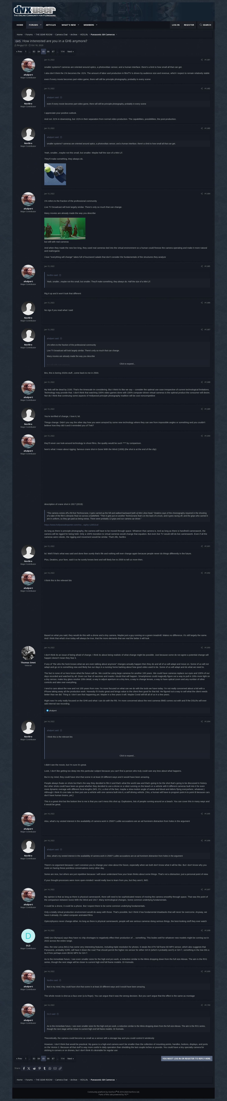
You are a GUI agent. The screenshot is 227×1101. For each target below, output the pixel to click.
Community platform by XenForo (114, 1092)
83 (34, 51)
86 (48, 51)
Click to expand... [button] (127, 364)
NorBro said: (52, 275)
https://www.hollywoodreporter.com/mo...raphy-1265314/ (71, 524)
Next (69, 51)
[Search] (205, 25)
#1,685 (207, 266)
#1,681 (207, 59)
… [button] (29, 51)
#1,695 (207, 813)
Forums (33, 24)
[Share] (202, 59)
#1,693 (207, 647)
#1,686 (207, 302)
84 (39, 51)
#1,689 (207, 409)
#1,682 (207, 88)
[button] (41, 25)
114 (62, 51)
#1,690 (207, 435)
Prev (20, 51)
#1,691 (207, 546)
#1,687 (207, 329)
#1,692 (207, 573)
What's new (69, 24)
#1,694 (207, 721)
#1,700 (207, 1005)
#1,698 (207, 930)
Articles (51, 24)
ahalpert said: (53, 97)
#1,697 (207, 889)
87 (53, 51)
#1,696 (207, 840)
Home (20, 24)
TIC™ (126, 1094)
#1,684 (207, 193)
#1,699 (207, 971)
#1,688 (207, 382)
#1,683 (207, 128)
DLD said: (51, 1014)
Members (89, 24)
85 (43, 51)
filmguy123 (22, 45)
